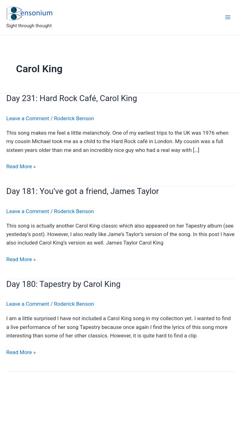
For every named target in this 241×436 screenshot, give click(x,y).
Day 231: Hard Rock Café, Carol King (71, 98)
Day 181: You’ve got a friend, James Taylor (82, 191)
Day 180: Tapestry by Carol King (63, 284)
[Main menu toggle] (228, 17)
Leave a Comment (27, 118)
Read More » (21, 166)
